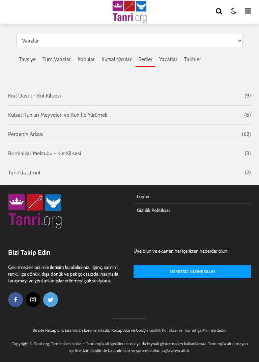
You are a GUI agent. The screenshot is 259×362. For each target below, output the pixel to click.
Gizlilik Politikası (153, 210)
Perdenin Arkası (25, 134)
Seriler (145, 59)
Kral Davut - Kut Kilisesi (34, 95)
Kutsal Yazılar (117, 59)
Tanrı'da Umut (24, 172)
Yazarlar (168, 59)
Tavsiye (27, 59)
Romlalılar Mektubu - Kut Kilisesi (44, 153)
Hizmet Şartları (196, 330)
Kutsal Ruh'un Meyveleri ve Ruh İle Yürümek (57, 115)
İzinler (143, 196)
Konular (86, 59)
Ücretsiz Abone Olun (192, 271)
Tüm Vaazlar (56, 59)
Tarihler (192, 59)
